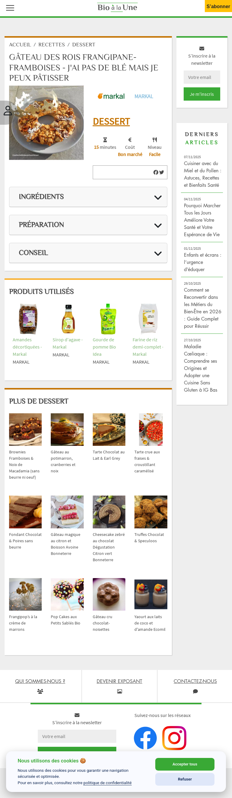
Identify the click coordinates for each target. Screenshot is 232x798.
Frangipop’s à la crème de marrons (23, 626)
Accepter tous (184, 764)
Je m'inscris (202, 97)
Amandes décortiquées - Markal (27, 350)
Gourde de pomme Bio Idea (104, 350)
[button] (8, 7)
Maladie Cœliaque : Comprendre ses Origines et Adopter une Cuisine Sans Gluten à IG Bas (200, 371)
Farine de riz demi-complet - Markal (148, 350)
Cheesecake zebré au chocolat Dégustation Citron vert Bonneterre (109, 549)
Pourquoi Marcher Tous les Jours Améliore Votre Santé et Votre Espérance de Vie (202, 223)
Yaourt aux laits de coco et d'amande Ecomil (150, 626)
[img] (155, 175)
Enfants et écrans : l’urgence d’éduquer (202, 265)
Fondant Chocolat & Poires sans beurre (25, 543)
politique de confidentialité (107, 782)
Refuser (185, 779)
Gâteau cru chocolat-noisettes (102, 626)
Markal (143, 98)
